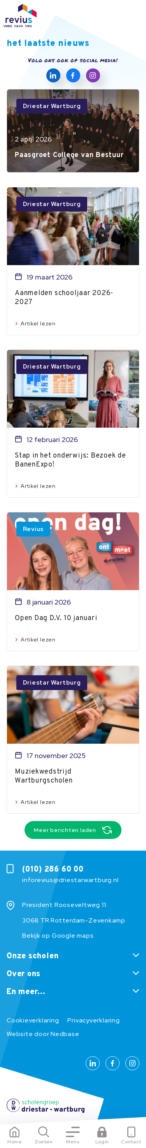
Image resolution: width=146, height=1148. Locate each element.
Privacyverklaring (93, 1020)
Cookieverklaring (33, 1020)
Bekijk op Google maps (57, 935)
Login (102, 1142)
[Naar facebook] (73, 75)
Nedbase (65, 1034)
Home (14, 1142)
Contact (131, 1142)
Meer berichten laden (65, 829)
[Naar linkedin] (53, 75)
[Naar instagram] (93, 75)
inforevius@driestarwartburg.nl (70, 880)
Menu (73, 1142)
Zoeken (44, 1142)
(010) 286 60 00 (53, 870)
